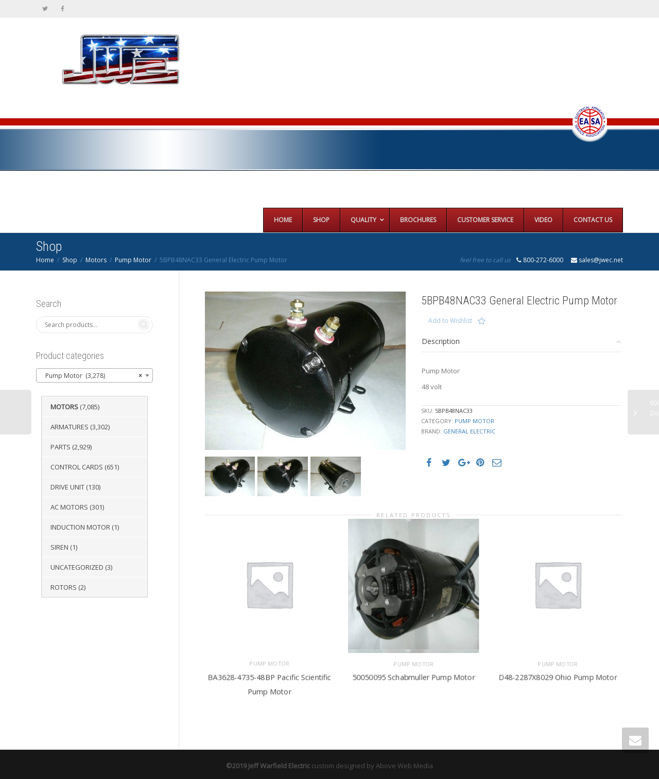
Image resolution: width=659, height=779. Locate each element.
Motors (96, 260)
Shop (69, 260)
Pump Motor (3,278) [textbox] (91, 376)
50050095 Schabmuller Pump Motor (414, 672)
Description (441, 341)
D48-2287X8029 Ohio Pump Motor (558, 672)
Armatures (69, 426)
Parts (60, 446)
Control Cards (76, 467)
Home (45, 260)
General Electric (469, 431)
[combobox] (94, 375)
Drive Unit (67, 487)
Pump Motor (133, 260)
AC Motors (69, 507)
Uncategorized (76, 567)
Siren (59, 547)
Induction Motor (80, 527)
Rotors (63, 587)
